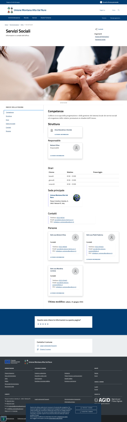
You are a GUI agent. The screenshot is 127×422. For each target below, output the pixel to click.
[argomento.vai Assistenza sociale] (100, 39)
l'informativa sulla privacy (55, 418)
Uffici (22, 25)
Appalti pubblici (68, 379)
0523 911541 (60, 218)
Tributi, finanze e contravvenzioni (73, 376)
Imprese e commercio (70, 381)
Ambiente (67, 373)
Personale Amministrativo (12, 384)
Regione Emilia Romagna (13, 2)
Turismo (104, 18)
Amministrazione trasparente (72, 399)
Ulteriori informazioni (62, 134)
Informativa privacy (70, 402)
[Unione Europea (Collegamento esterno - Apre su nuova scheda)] (13, 362)
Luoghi (96, 387)
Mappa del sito (10, 419)
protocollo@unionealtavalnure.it (17, 406)
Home (6, 25)
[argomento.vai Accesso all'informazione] (102, 36)
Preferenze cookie (62, 417)
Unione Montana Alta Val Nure (59, 196)
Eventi (96, 389)
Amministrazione (14, 25)
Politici (6, 381)
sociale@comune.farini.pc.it (64, 220)
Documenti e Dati (9, 387)
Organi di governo (9, 373)
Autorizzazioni (38, 379)
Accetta (86, 411)
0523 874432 (99, 247)
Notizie (96, 373)
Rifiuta (86, 408)
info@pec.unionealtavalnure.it (64, 222)
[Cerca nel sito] (119, 10)
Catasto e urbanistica (40, 373)
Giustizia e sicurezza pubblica (42, 381)
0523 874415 (63, 280)
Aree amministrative (10, 376)
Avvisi (96, 376)
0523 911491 (10, 404)
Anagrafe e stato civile (40, 376)
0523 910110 (63, 247)
